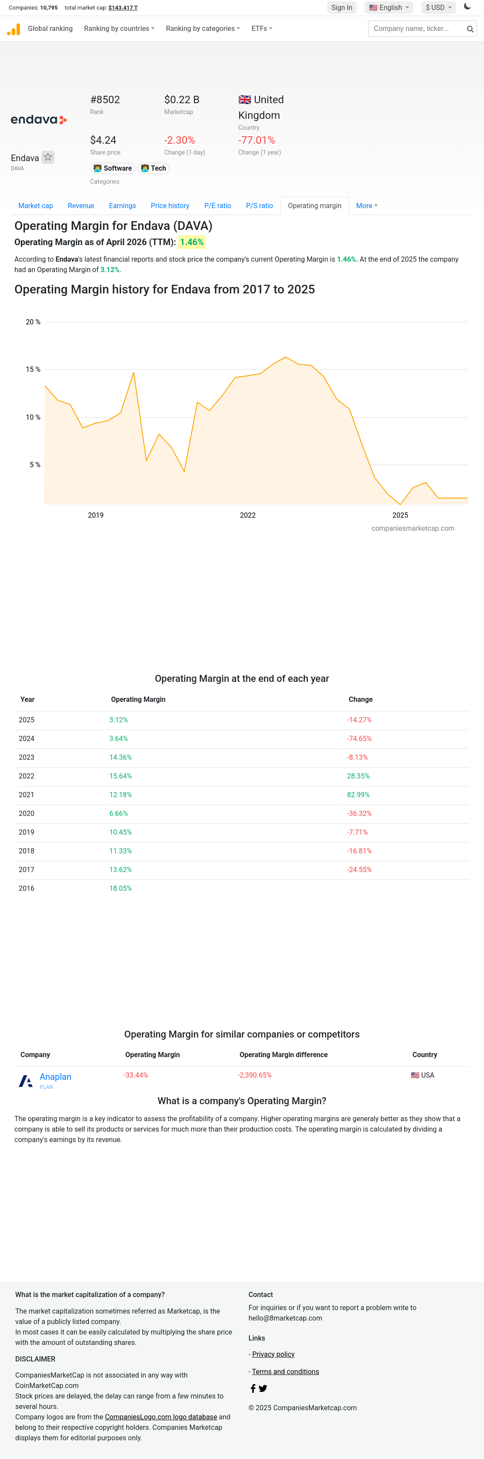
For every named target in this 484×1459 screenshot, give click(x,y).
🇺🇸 (386, 7)
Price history (170, 206)
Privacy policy (273, 1354)
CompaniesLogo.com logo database (161, 1417)
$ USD (436, 7)
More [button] (364, 206)
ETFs (259, 28)
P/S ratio (259, 206)
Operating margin (315, 206)
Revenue (81, 206)
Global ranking (50, 28)
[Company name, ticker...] (422, 28)
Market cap (35, 206)
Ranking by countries (116, 28)
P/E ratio (217, 206)
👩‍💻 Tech (153, 168)
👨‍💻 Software (112, 168)
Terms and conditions (285, 1372)
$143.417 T (123, 7)
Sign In (342, 7)
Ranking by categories (200, 28)
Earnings (122, 206)
